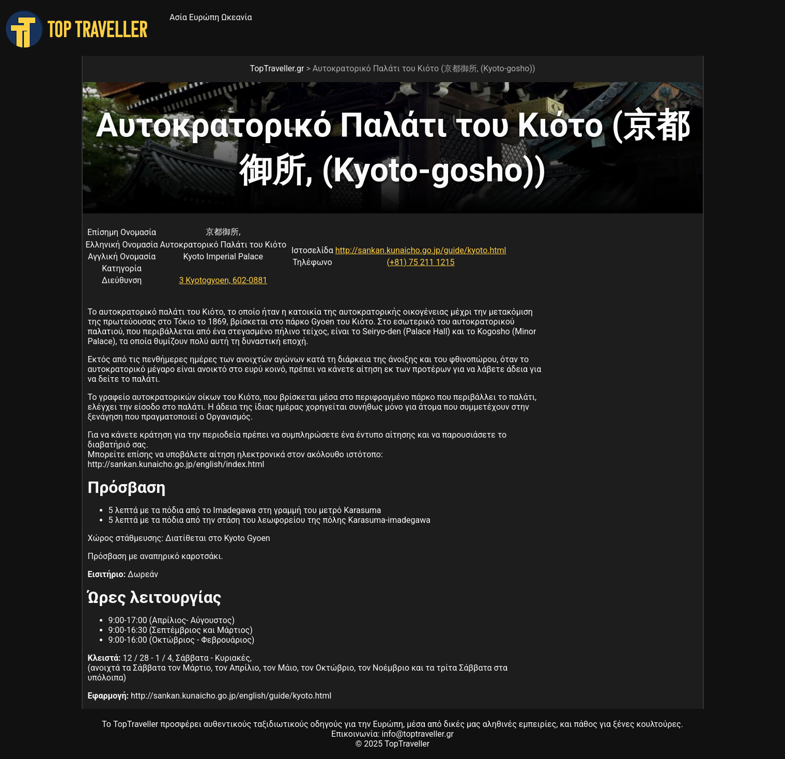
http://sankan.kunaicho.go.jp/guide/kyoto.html (420, 250)
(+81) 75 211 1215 (421, 262)
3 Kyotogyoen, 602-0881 (223, 280)
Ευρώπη (204, 17)
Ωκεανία (236, 17)
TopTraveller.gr (277, 68)
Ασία (178, 17)
